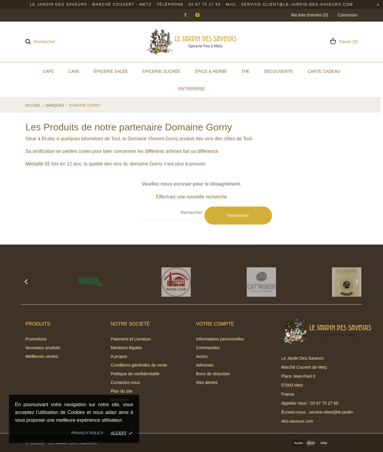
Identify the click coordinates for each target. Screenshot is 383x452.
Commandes (208, 347)
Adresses (204, 365)
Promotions (36, 339)
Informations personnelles (220, 339)
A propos (119, 356)
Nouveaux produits (42, 347)
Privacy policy (88, 433)
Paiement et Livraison (131, 339)
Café (48, 71)
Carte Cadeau (324, 71)
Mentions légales (126, 347)
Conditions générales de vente (139, 365)
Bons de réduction (213, 373)
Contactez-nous (125, 382)
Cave (73, 71)
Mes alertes (207, 382)
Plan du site (122, 391)
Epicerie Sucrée (161, 71)
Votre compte (215, 323)
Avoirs (202, 356)
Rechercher (238, 215)
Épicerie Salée (111, 71)
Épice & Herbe (211, 71)
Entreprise (191, 88)
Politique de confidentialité (135, 373)
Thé (245, 71)
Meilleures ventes (41, 356)
